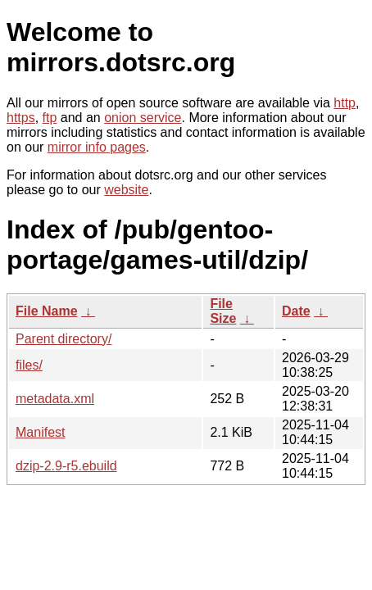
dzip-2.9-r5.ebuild (66, 466)
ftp (50, 118)
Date (296, 311)
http (344, 103)
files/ (29, 365)
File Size (223, 311)
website (126, 190)
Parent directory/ (63, 339)
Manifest (40, 432)
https (21, 118)
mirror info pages (97, 147)
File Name (47, 311)
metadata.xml (55, 399)
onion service (142, 118)
